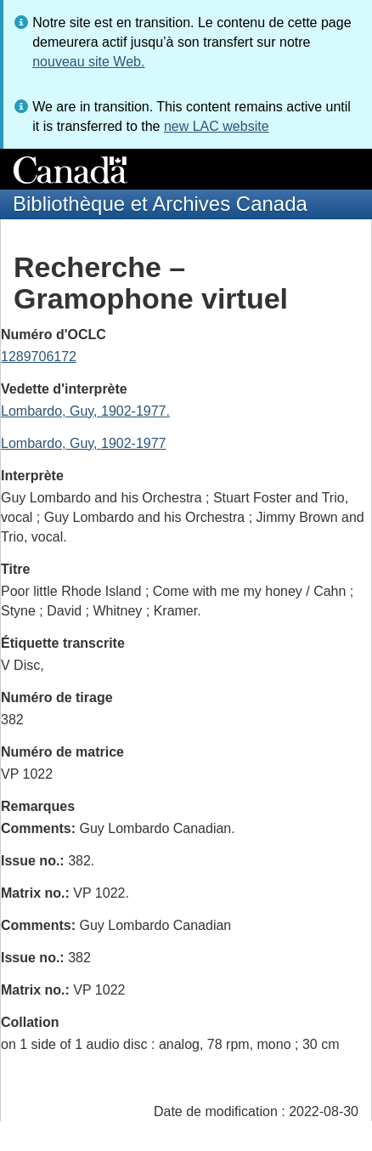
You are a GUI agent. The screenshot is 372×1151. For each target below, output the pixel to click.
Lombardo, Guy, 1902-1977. (85, 411)
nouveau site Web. (88, 61)
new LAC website (216, 126)
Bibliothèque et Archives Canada (160, 203)
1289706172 (38, 356)
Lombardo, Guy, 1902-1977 (83, 443)
